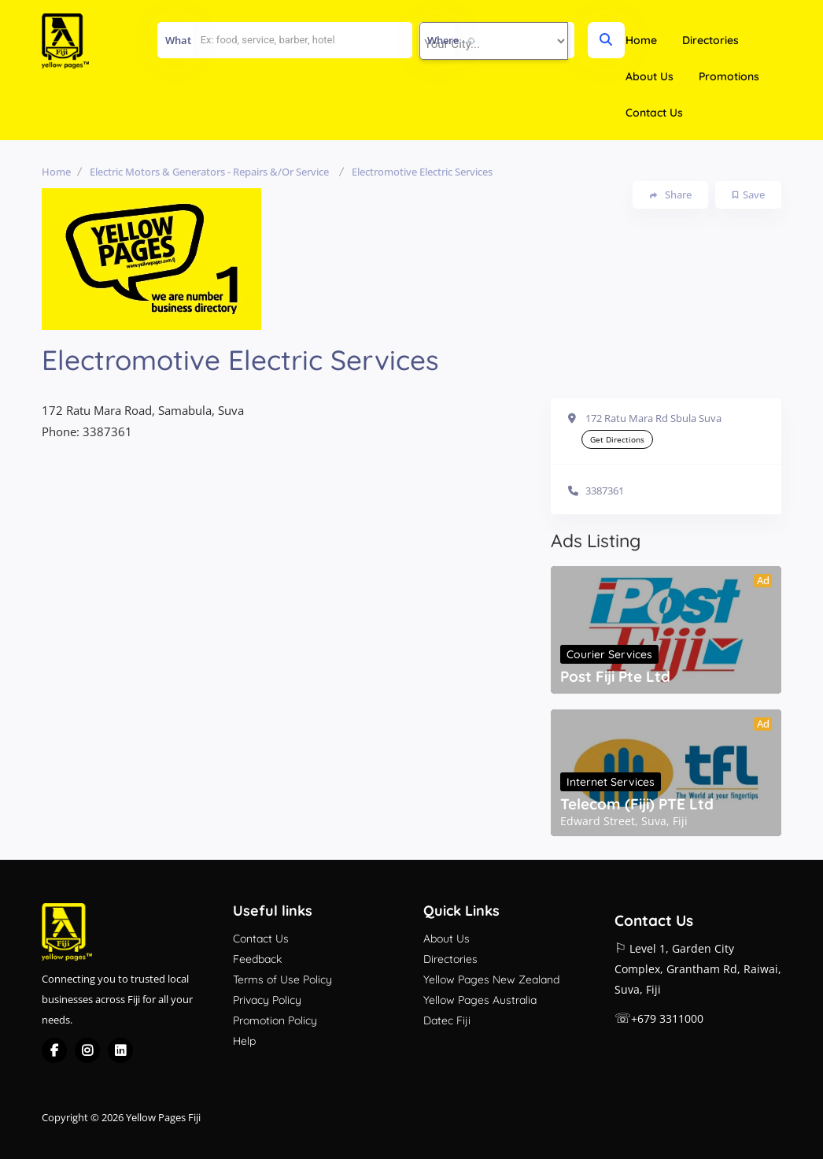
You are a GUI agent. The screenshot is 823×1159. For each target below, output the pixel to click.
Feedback (257, 959)
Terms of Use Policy (282, 979)
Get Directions (617, 439)
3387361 (604, 490)
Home (641, 40)
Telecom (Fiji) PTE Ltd (637, 803)
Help (244, 1041)
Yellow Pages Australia (480, 1000)
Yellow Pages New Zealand (491, 979)
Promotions (729, 76)
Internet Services (611, 782)
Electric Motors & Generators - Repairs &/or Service (209, 172)
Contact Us (654, 113)
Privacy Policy (267, 1000)
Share (671, 194)
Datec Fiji (447, 1020)
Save (749, 194)
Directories (710, 40)
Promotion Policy (275, 1020)
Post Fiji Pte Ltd (615, 676)
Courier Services (609, 654)
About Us (650, 76)
